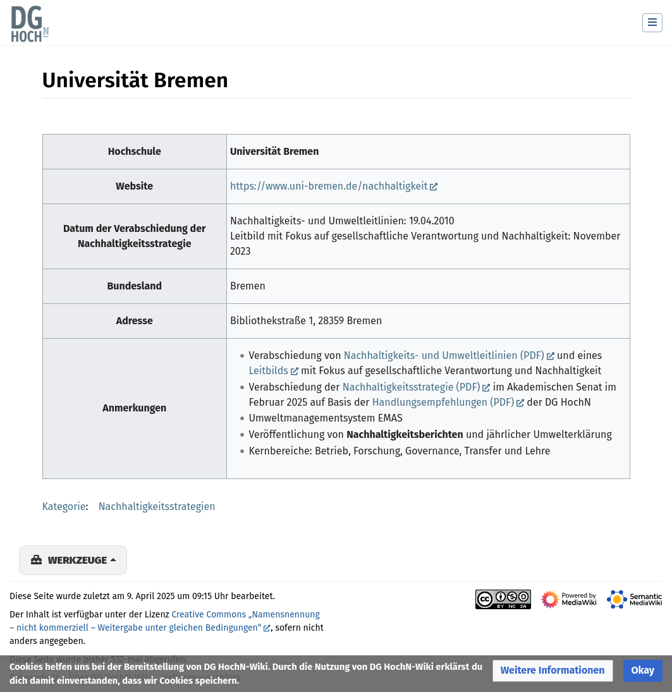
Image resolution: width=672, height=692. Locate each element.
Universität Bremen (274, 151)
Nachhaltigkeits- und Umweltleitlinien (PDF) (444, 355)
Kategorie (64, 507)
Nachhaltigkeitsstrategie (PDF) (411, 387)
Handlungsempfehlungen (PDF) (443, 402)
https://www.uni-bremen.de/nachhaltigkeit (328, 186)
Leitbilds (268, 371)
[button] (552, 671)
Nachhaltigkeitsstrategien (157, 507)
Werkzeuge (77, 560)
